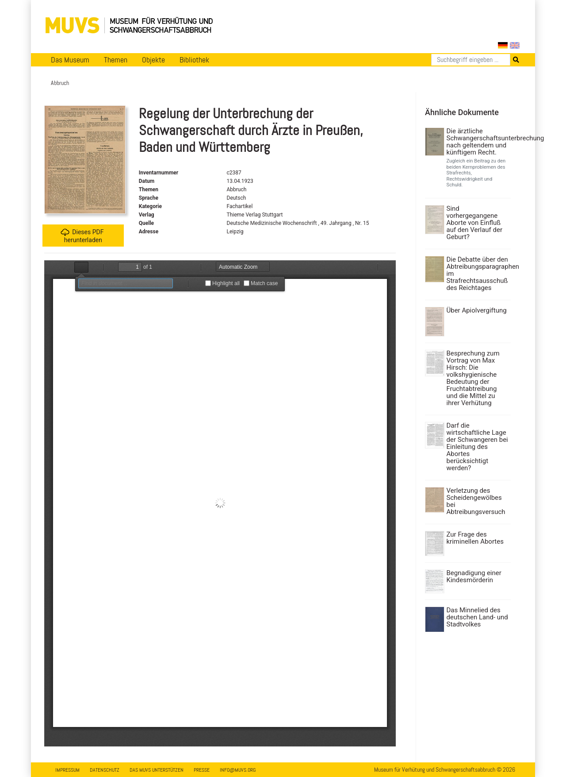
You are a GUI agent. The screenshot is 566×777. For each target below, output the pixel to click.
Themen (115, 59)
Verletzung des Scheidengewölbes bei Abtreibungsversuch (476, 501)
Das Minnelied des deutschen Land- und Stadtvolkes (477, 617)
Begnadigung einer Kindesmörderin (474, 576)
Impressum (67, 769)
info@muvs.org (238, 769)
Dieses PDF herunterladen (82, 236)
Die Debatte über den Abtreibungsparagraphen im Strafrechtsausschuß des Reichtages (478, 273)
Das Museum (70, 59)
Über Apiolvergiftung (477, 310)
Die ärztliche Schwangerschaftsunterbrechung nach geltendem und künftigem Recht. (478, 142)
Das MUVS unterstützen (157, 769)
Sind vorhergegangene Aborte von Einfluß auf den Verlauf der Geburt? (475, 222)
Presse (202, 769)
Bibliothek (194, 59)
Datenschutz (104, 769)
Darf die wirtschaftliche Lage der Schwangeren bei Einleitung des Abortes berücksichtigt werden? (477, 447)
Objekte (153, 59)
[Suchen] (470, 60)
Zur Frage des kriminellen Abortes (475, 538)
